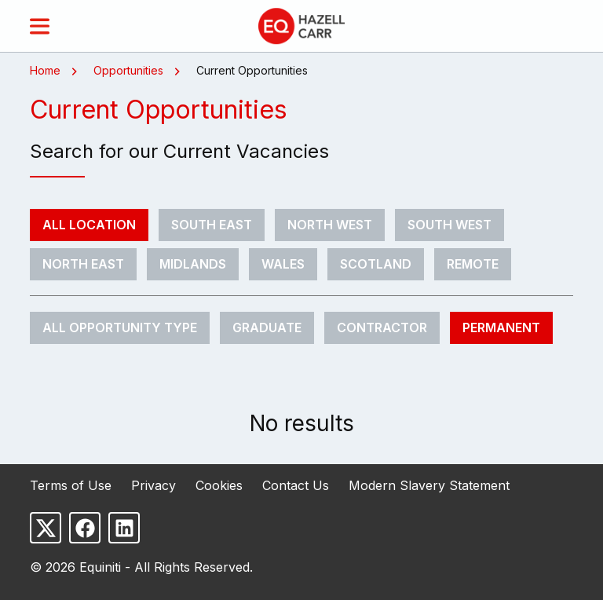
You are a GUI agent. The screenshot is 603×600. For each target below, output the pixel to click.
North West (329, 224)
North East (83, 264)
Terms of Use (70, 485)
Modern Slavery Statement (429, 485)
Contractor (382, 327)
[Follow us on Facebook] (84, 527)
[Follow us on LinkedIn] (124, 527)
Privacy (153, 485)
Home (45, 70)
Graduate (267, 327)
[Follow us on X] (45, 527)
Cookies (219, 485)
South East (211, 224)
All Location (89, 224)
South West (449, 224)
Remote (473, 264)
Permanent (501, 327)
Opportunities (128, 70)
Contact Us (295, 485)
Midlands (192, 264)
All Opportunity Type (119, 327)
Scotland (375, 264)
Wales (283, 264)
